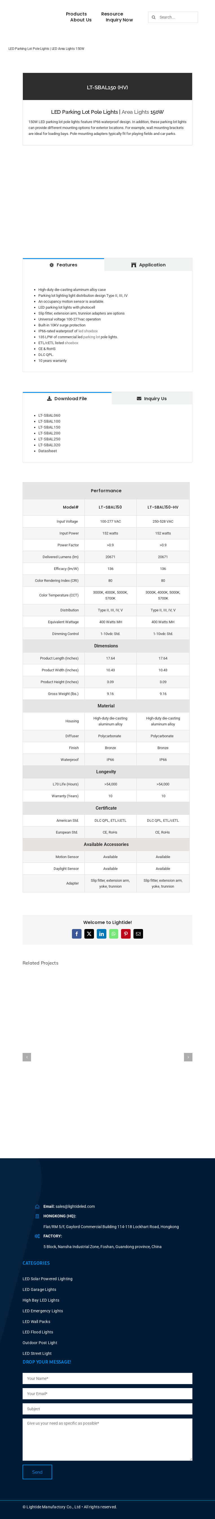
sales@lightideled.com (75, 1206)
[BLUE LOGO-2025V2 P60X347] (34, 15)
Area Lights (135, 112)
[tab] (63, 264)
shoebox (71, 343)
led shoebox (88, 331)
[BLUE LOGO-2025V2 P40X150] (72, 1185)
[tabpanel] (107, 321)
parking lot (91, 337)
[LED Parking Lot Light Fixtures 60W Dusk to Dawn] (107, 974)
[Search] (153, 17)
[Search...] (173, 17)
